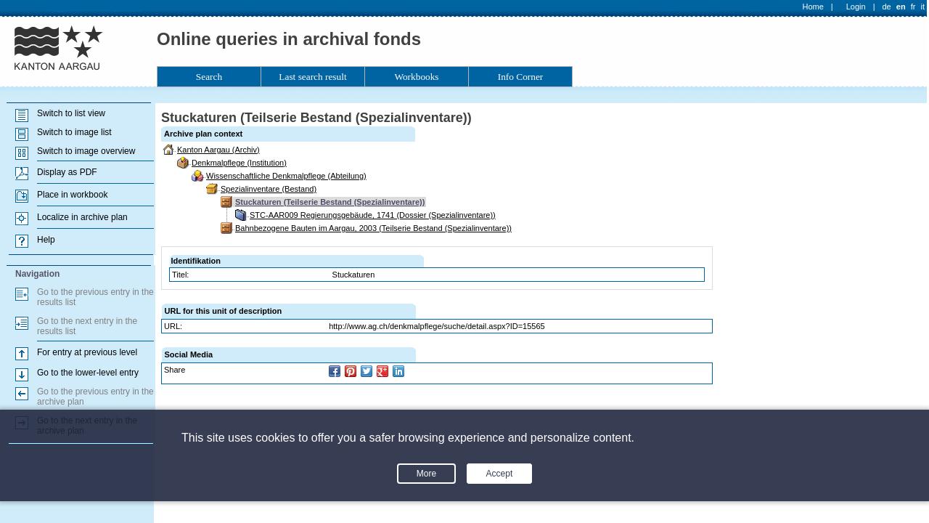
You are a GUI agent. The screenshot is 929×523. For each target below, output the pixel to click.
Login (856, 6)
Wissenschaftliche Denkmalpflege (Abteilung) (286, 175)
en (901, 6)
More (426, 474)
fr (913, 6)
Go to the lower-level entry (88, 373)
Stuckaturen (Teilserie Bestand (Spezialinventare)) (330, 202)
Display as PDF (67, 172)
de (886, 6)
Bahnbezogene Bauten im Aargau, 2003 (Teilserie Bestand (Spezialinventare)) (373, 228)
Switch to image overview (86, 151)
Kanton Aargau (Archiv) (218, 149)
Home (813, 6)
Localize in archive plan (82, 217)
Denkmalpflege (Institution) (239, 162)
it (923, 6)
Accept (499, 474)
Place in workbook (72, 195)
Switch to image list (74, 132)
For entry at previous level (87, 352)
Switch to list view (71, 113)
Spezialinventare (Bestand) (268, 189)
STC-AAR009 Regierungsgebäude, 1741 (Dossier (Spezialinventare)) (373, 215)
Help (46, 240)
